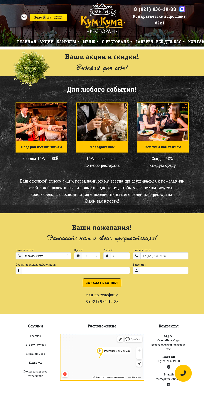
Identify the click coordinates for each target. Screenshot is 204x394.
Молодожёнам (102, 147)
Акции (46, 41)
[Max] (182, 9)
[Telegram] (168, 367)
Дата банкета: (25, 250)
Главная (26, 41)
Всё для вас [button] (168, 41)
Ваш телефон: (142, 250)
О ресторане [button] (115, 41)
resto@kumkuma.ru (169, 379)
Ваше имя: (139, 264)
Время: (78, 250)
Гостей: (108, 250)
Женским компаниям (162, 147)
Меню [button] (89, 41)
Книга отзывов (35, 353)
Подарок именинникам (41, 147)
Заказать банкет (102, 283)
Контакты (35, 362)
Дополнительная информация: (36, 264)
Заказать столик (35, 345)
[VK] (24, 18)
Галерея (144, 41)
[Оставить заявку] (183, 373)
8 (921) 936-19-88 (155, 9)
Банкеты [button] (66, 41)
